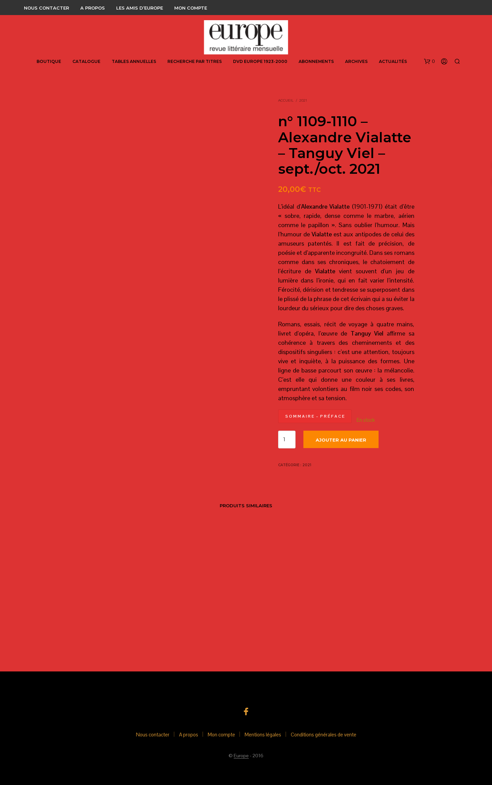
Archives (356, 61)
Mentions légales (263, 734)
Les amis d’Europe (139, 8)
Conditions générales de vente (323, 734)
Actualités (393, 61)
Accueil (285, 100)
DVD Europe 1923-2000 (260, 61)
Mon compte (190, 8)
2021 (303, 100)
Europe (241, 756)
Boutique (49, 61)
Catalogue (86, 61)
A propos (92, 8)
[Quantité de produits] (287, 439)
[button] (429, 61)
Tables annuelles (134, 61)
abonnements (316, 61)
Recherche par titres (194, 61)
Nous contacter (46, 8)
